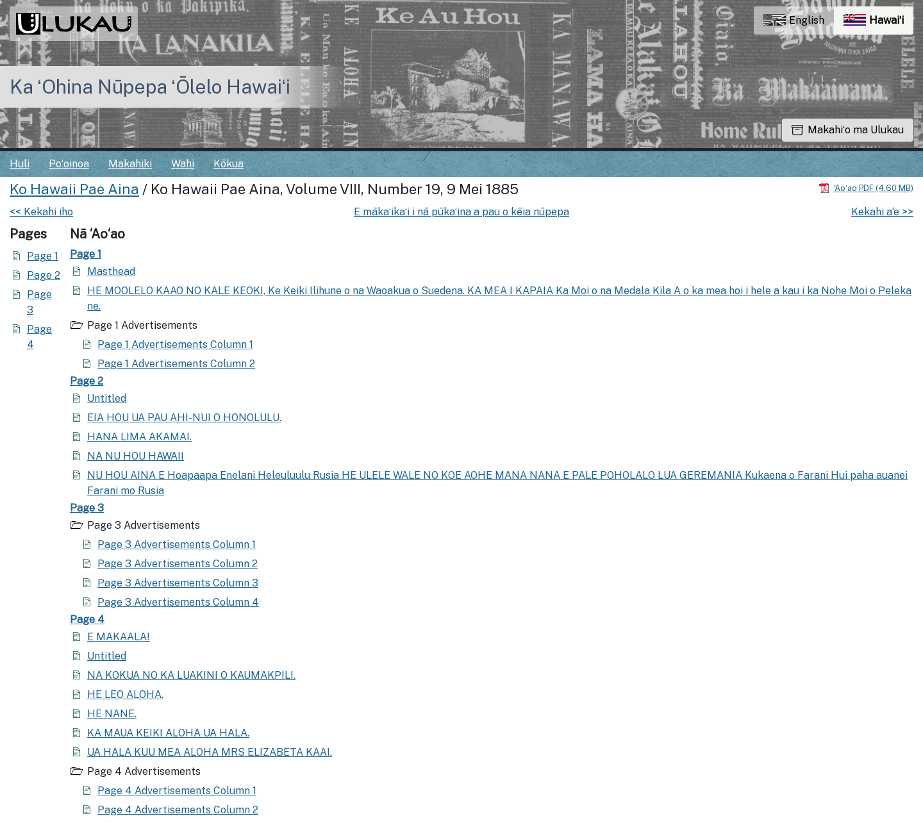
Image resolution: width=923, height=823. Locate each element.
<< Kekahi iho (41, 212)
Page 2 (43, 275)
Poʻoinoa (69, 164)
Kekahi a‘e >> (882, 212)
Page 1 (42, 256)
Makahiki (130, 164)
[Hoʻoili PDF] (866, 187)
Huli (19, 164)
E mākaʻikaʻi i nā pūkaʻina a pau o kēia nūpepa (461, 212)
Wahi (182, 164)
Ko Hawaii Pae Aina (74, 189)
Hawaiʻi (878, 23)
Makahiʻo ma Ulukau (848, 130)
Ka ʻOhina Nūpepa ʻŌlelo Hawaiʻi (150, 86)
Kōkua (228, 164)
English (793, 20)
